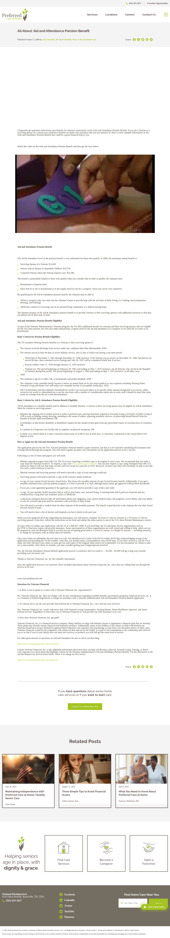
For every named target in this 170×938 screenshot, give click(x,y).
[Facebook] (67, 894)
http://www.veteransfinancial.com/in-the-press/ (38, 644)
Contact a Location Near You (85, 706)
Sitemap (81, 930)
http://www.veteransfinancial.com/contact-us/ (37, 660)
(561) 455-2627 (133, 3)
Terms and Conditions (105, 930)
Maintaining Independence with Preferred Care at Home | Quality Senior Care (25, 795)
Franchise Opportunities (157, 3)
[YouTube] (67, 911)
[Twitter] (67, 905)
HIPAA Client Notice (131, 930)
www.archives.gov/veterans (84, 463)
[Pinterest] (67, 917)
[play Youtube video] (85, 194)
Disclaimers (119, 930)
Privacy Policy (91, 930)
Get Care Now (154, 906)
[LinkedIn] (67, 900)
